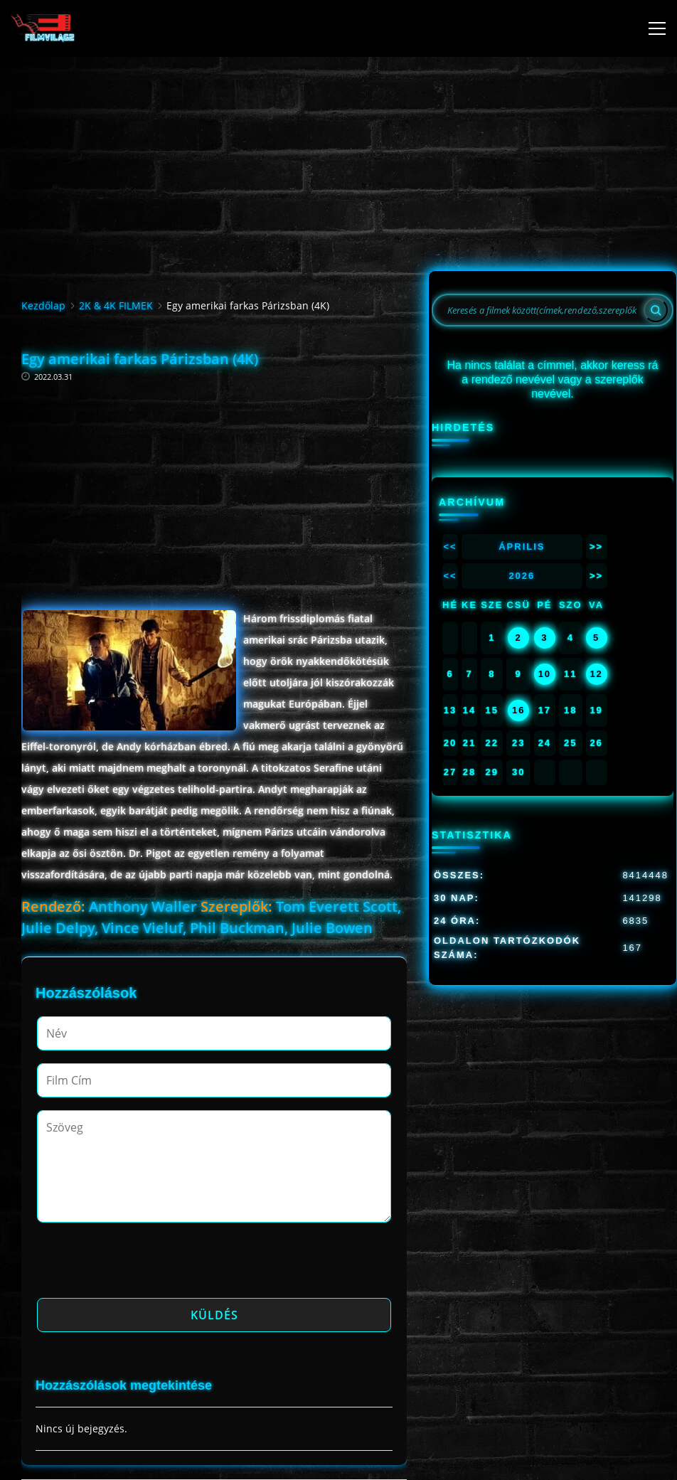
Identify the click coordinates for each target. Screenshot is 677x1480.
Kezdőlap (43, 305)
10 (544, 674)
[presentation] (145, 1264)
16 (518, 710)
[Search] (656, 310)
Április (522, 546)
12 (596, 674)
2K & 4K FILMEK (116, 305)
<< (450, 546)
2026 (521, 575)
